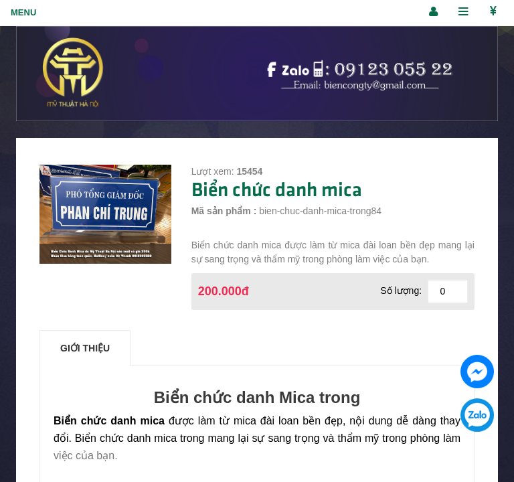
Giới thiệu (85, 348)
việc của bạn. (86, 455)
